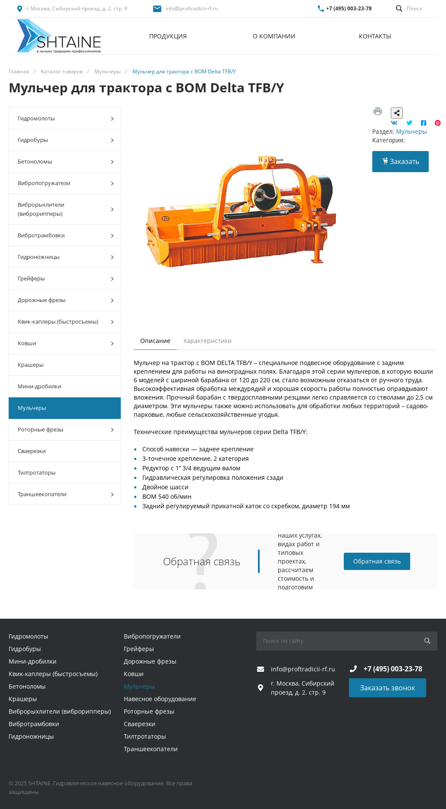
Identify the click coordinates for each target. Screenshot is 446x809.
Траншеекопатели (66, 494)
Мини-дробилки (39, 386)
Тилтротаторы (37, 472)
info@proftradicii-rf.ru (192, 8)
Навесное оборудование (160, 699)
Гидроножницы (66, 257)
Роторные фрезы (66, 429)
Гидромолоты (66, 118)
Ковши (66, 343)
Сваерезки (32, 451)
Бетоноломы (66, 161)
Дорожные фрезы (66, 300)
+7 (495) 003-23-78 (349, 8)
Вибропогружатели (66, 183)
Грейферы (66, 278)
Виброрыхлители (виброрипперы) (66, 209)
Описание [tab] (155, 341)
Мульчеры (32, 408)
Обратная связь (377, 561)
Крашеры (31, 364)
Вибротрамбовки (66, 235)
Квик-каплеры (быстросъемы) (66, 322)
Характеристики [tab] (207, 341)
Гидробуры (66, 140)
